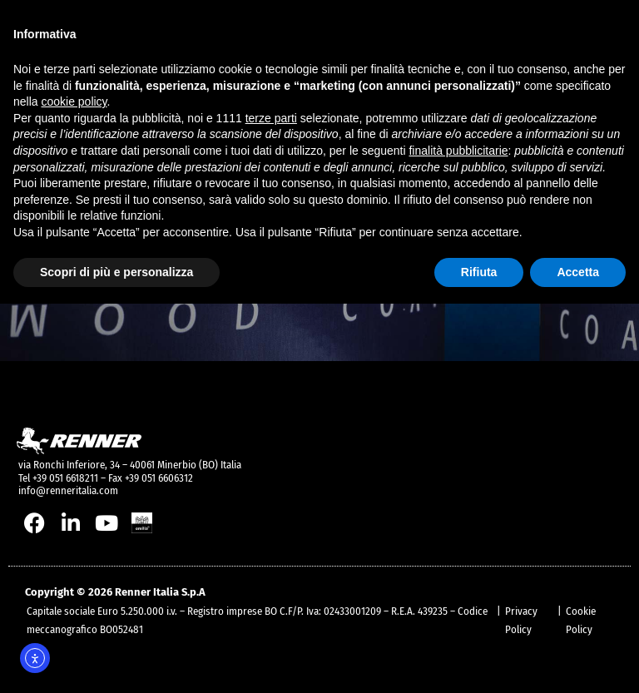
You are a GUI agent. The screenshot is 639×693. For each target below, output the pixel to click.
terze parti (271, 118)
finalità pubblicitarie (458, 150)
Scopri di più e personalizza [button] (116, 272)
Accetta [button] (578, 272)
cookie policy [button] (73, 101)
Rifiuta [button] (479, 272)
